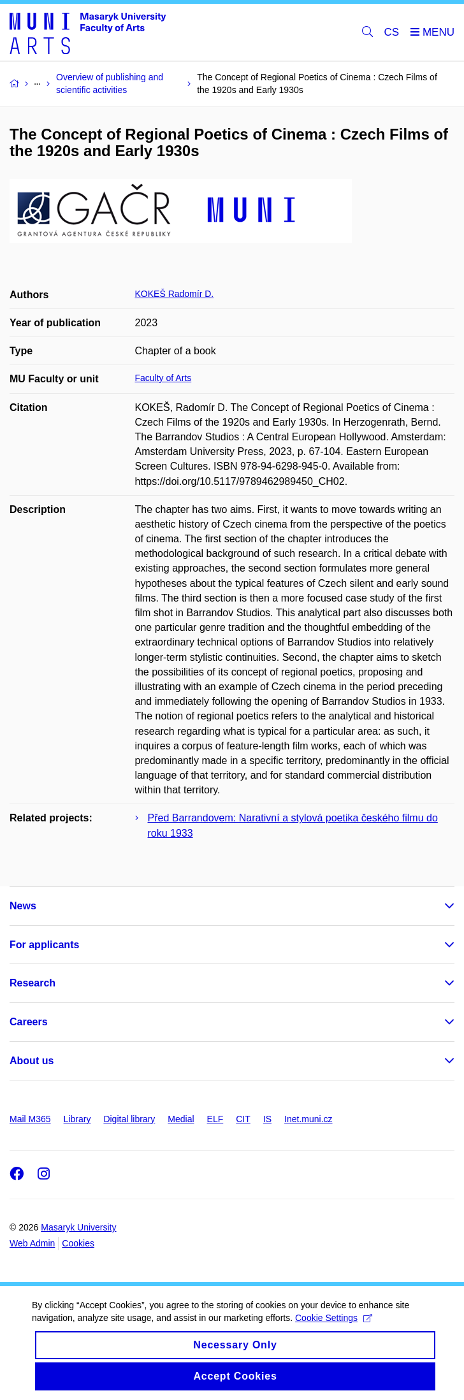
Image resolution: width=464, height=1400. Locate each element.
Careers (29, 1021)
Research (32, 983)
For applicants (44, 944)
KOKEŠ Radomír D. (174, 294)
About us (32, 1060)
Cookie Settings (333, 1318)
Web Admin (32, 1243)
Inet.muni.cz (308, 1119)
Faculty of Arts (163, 378)
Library (77, 1119)
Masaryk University (78, 1227)
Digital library (129, 1119)
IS (267, 1119)
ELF (215, 1119)
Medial (181, 1119)
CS (392, 32)
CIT (243, 1119)
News (23, 905)
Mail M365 (30, 1119)
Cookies (78, 1243)
